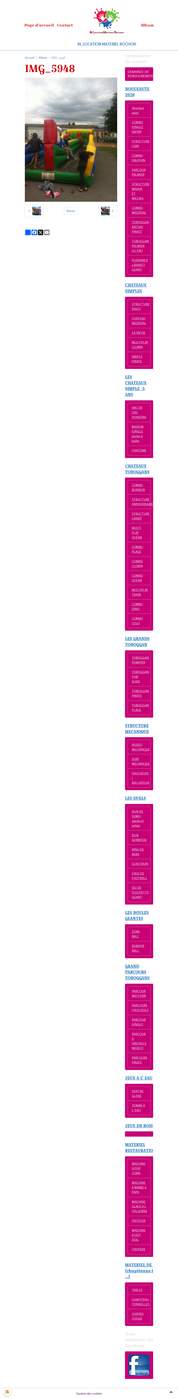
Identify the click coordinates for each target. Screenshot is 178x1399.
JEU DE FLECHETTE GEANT (140, 892)
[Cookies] (7, 1392)
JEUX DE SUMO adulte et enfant (138, 818)
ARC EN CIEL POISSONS (139, 412)
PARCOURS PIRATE (139, 1060)
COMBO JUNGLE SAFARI (137, 127)
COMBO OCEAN (137, 578)
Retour (70, 211)
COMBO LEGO (137, 621)
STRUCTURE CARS (140, 143)
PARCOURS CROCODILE (140, 1007)
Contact (65, 25)
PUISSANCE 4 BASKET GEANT (140, 264)
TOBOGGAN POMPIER (140, 660)
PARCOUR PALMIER (139, 172)
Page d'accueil (39, 25)
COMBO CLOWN (137, 563)
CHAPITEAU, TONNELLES (140, 1302)
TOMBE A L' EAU (138, 1107)
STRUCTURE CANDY (140, 516)
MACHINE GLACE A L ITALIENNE (139, 1206)
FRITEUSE (139, 1221)
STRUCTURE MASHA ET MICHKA (140, 191)
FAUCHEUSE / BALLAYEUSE (141, 778)
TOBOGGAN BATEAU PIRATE (140, 226)
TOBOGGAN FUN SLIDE (140, 676)
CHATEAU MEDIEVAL (139, 320)
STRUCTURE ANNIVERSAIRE (141, 501)
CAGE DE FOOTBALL (139, 875)
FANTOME (139, 450)
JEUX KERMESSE (139, 837)
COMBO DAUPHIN (138, 158)
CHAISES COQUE (138, 1316)
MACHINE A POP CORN (138, 1168)
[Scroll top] (171, 1392)
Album (147, 25)
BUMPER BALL (138, 948)
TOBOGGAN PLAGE (140, 707)
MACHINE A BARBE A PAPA (139, 1187)
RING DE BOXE (138, 852)
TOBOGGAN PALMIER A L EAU (140, 245)
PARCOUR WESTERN (139, 993)
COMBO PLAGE (137, 549)
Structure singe (138, 110)
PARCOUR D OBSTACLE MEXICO (139, 1041)
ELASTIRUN (140, 864)
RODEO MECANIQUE (141, 747)
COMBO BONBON (138, 487)
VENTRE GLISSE (138, 1093)
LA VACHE (138, 333)
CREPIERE (138, 1249)
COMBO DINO (137, 606)
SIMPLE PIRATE (137, 359)
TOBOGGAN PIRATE (140, 693)
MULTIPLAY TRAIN (140, 592)
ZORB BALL (136, 934)
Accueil (29, 57)
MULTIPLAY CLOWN (140, 344)
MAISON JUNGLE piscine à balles (138, 434)
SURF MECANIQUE (141, 761)
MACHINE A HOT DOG (138, 1235)
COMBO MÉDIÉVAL (139, 210)
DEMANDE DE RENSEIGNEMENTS (142, 74)
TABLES (137, 1290)
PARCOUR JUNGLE (139, 1022)
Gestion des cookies (89, 1393)
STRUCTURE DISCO (140, 306)
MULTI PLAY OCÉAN (137, 532)
